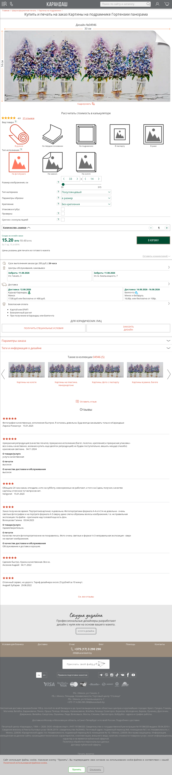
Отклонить (95, 769)
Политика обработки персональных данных (86, 741)
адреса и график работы (139, 714)
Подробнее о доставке (127, 720)
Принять (76, 769)
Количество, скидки (14, 227)
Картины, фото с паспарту (106, 373)
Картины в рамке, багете (145, 373)
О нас (72, 644)
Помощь (130, 644)
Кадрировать (86, 103)
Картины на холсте (27, 373)
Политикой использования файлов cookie (25, 762)
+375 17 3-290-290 (76, 702)
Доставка (85, 284)
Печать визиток (86, 753)
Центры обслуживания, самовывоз (85, 267)
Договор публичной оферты (86, 744)
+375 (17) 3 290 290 (87, 649)
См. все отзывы (86, 596)
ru (39, 675)
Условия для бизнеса (13, 644)
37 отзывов (28, 118)
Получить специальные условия (43, 328)
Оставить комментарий (156, 256)
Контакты (160, 644)
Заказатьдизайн (128, 328)
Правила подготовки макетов (72, 675)
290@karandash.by (82, 652)
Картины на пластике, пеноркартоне (66, 374)
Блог (101, 644)
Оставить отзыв (88, 401)
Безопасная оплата (85, 304)
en (44, 675)
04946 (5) (98, 357)
